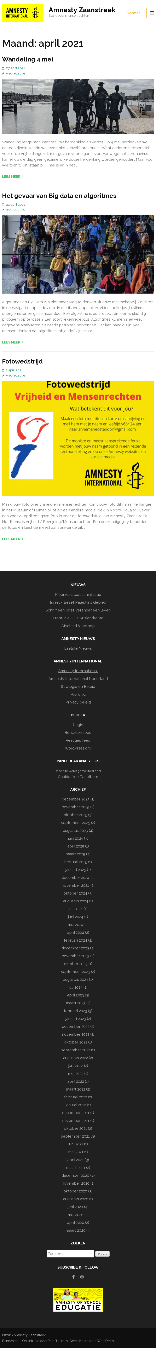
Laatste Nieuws (78, 648)
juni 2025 (75, 838)
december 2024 (75, 877)
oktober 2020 (75, 1191)
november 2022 (75, 1034)
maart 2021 (75, 1167)
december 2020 (75, 1175)
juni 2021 (75, 1144)
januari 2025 (75, 870)
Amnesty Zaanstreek (82, 10)
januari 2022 (75, 1105)
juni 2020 (75, 1207)
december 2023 (75, 948)
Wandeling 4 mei (27, 59)
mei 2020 (75, 1214)
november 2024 (75, 885)
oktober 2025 (75, 815)
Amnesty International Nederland (78, 678)
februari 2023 (75, 1011)
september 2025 (75, 822)
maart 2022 (75, 1089)
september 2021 (75, 1136)
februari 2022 (75, 1097)
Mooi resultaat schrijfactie (78, 594)
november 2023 (75, 956)
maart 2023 (75, 1003)
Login (78, 724)
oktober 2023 (75, 964)
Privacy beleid (78, 702)
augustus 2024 (75, 901)
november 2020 (75, 1183)
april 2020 (75, 1222)
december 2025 (75, 799)
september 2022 (75, 1050)
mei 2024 (75, 924)
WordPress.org (78, 748)
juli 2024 (76, 909)
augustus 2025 (75, 830)
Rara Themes (57, 1341)
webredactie (15, 73)
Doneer (133, 13)
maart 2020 (75, 1230)
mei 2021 (75, 1152)
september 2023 (75, 971)
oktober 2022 (75, 1042)
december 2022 (75, 1026)
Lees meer (11, 177)
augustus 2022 (75, 1058)
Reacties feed (78, 740)
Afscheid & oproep (78, 626)
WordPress (105, 1341)
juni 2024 (75, 917)
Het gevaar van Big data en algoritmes (59, 195)
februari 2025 (75, 862)
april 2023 (75, 995)
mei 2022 (75, 1073)
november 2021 (75, 1120)
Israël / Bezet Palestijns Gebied (78, 602)
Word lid (78, 694)
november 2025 (75, 807)
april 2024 (75, 932)
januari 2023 (75, 1018)
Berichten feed (78, 732)
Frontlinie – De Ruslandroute (78, 618)
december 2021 (75, 1113)
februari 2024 (75, 940)
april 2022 (75, 1081)
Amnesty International (78, 671)
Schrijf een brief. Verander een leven (78, 610)
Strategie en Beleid (78, 686)
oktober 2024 (75, 893)
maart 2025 (75, 854)
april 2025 (75, 846)
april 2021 (75, 1160)
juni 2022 (75, 1066)
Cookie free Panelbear (78, 776)
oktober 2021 (75, 1128)
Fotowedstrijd (22, 361)
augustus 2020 (75, 1199)
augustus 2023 (75, 979)
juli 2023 (75, 987)
